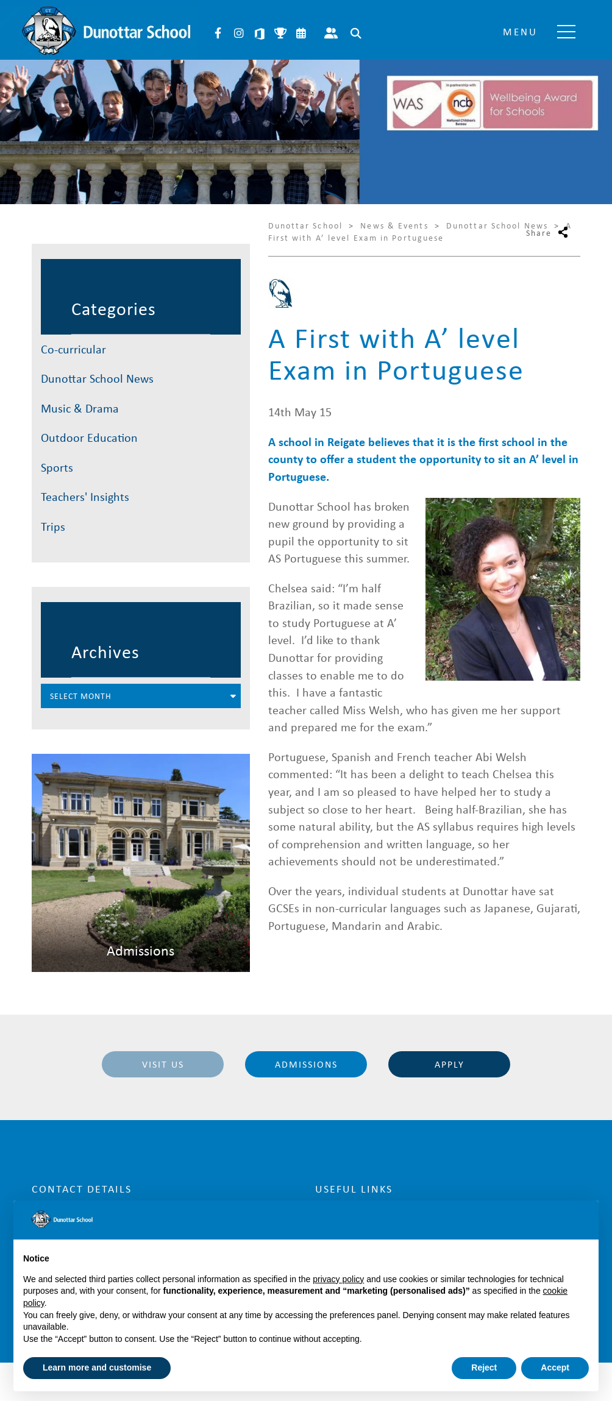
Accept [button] (555, 1367)
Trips (53, 526)
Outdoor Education (89, 437)
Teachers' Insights (85, 496)
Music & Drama (80, 408)
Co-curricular (73, 349)
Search (356, 33)
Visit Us (163, 1064)
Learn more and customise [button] (97, 1367)
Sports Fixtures (280, 33)
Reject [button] (484, 1367)
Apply (449, 1064)
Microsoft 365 (260, 33)
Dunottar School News (97, 378)
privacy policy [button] (338, 1279)
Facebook (218, 33)
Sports (57, 467)
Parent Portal (331, 33)
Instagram (239, 33)
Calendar (301, 33)
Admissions (306, 1064)
